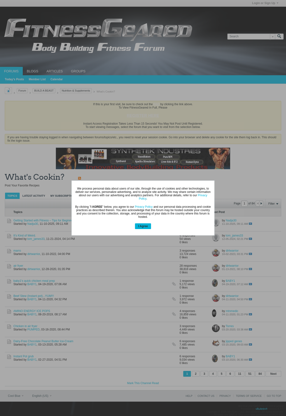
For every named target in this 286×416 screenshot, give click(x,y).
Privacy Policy (144, 206)
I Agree (143, 226)
